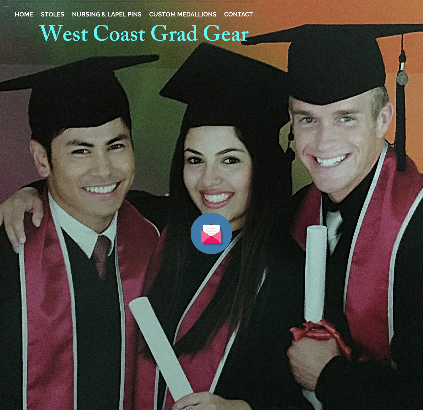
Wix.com (295, 407)
